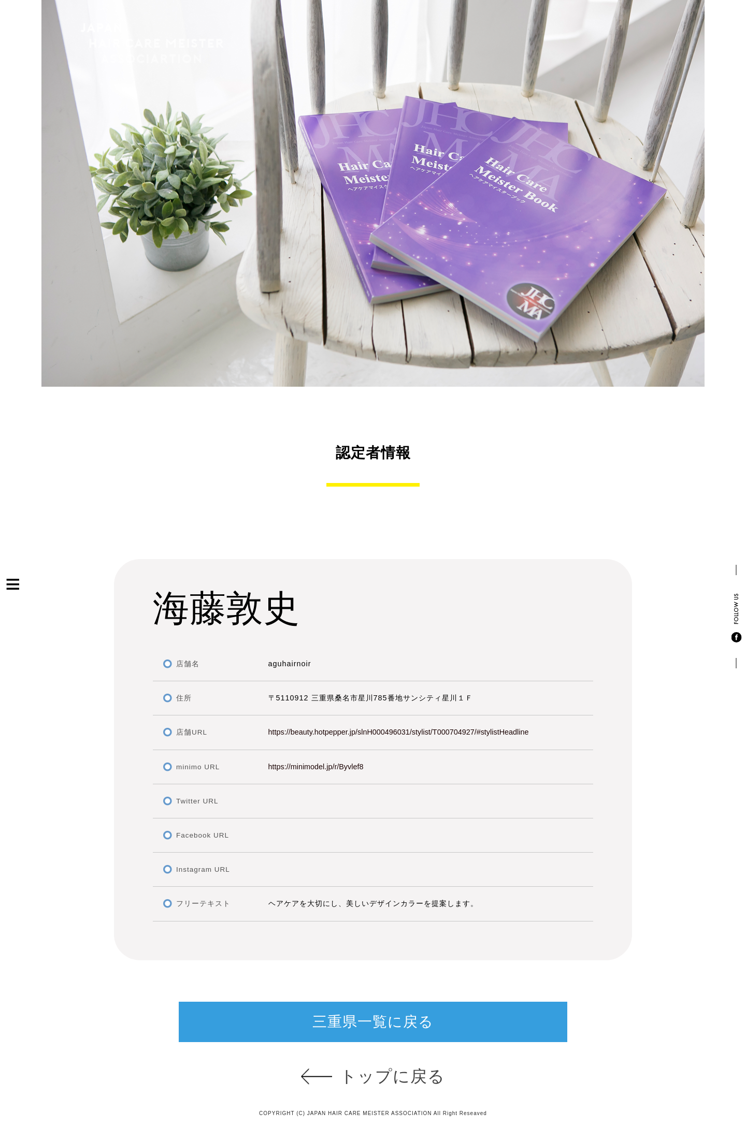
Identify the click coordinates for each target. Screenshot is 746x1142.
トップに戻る (392, 1076)
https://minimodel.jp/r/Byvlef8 (316, 767)
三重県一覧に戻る (373, 1022)
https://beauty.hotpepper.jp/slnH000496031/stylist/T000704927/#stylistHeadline (398, 732)
